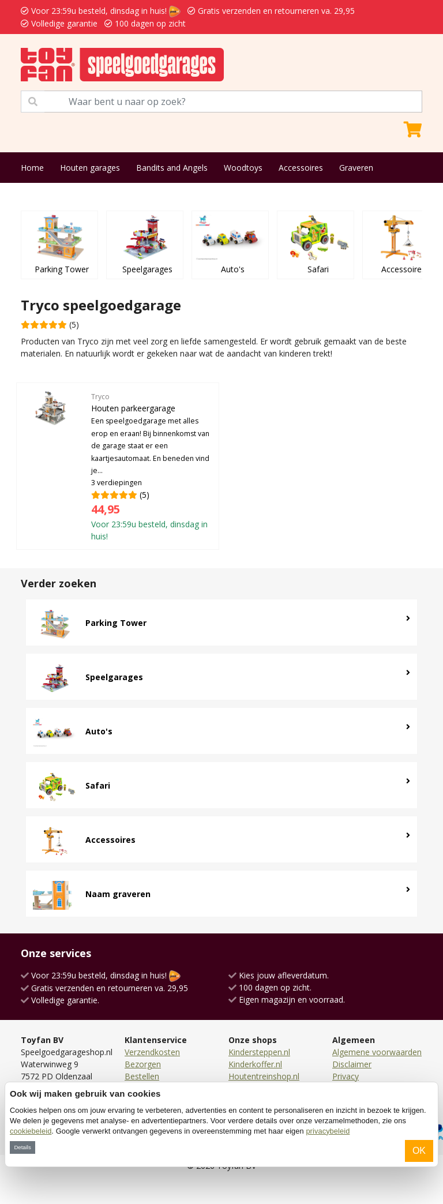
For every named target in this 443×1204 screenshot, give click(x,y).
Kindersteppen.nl (259, 1052)
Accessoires (301, 167)
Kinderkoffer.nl (255, 1064)
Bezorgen (143, 1064)
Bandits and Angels (172, 167)
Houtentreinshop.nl (263, 1076)
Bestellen (142, 1076)
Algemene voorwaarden (377, 1052)
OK (419, 1151)
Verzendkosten (152, 1052)
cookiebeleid (30, 1131)
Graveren (356, 167)
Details (22, 1147)
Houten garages (90, 167)
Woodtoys (243, 167)
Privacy (345, 1076)
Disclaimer (351, 1064)
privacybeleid (328, 1131)
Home (32, 167)
